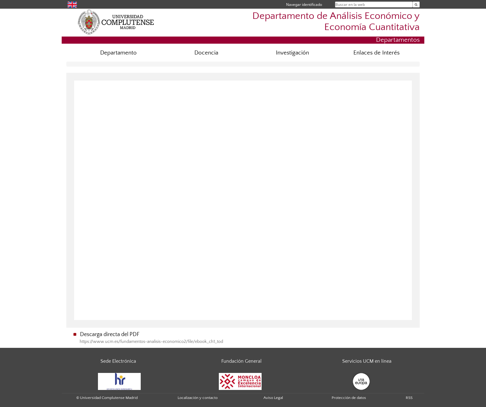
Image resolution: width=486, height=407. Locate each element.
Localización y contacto (198, 398)
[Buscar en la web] (416, 4)
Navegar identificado (304, 4)
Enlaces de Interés (376, 53)
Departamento (118, 53)
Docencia (206, 53)
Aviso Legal (273, 398)
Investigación (292, 53)
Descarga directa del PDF (109, 334)
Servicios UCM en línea (366, 361)
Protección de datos (349, 398)
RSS (409, 398)
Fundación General (241, 361)
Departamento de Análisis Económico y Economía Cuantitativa (336, 21)
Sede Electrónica (118, 361)
